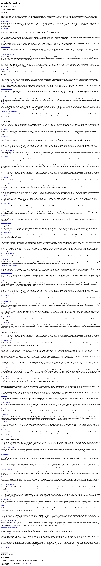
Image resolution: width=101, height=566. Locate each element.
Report (7, 564)
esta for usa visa (4, 69)
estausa (2, 360)
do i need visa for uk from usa (7, 308)
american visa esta (5, 21)
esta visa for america (5, 183)
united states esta (4, 34)
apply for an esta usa (5, 491)
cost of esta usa (4, 103)
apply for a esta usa (5, 177)
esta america (3, 383)
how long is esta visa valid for (7, 447)
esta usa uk (3, 76)
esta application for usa (6, 232)
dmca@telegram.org (27, 563)
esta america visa (4, 512)
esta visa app (3, 209)
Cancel (2, 564)
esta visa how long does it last (7, 239)
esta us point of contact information (9, 82)
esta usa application (5, 47)
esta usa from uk (4, 367)
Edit (2, 552)
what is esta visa (4, 136)
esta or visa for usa (5, 547)
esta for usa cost (4, 462)
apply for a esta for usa (6, 61)
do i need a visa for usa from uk (8, 54)
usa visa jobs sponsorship (6, 469)
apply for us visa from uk (6, 340)
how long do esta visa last (6, 40)
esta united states (4, 540)
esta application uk (5, 189)
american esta (4, 354)
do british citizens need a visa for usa (9, 111)
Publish (5, 552)
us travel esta (4, 396)
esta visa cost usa (4, 389)
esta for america (4, 414)
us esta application (5, 6)
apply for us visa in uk (6, 454)
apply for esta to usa (5, 142)
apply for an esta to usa (6, 28)
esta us (2, 162)
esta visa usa (3, 96)
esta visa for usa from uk (6, 89)
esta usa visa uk (4, 259)
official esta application (6, 223)
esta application (4, 129)
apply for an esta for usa (6, 273)
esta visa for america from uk (7, 150)
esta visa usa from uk (5, 245)
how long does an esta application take (9, 527)
